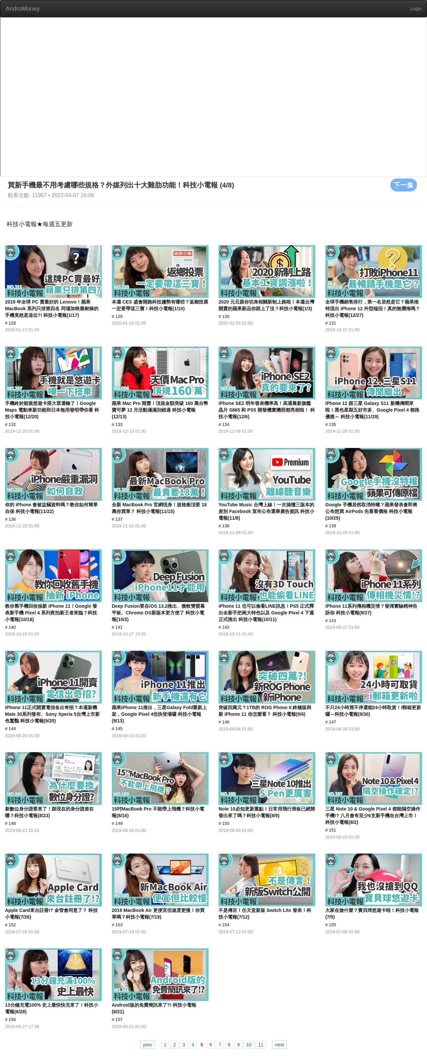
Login (416, 8)
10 (249, 1044)
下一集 (404, 184)
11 (261, 1044)
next (279, 1044)
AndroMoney (23, 8)
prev (147, 1044)
